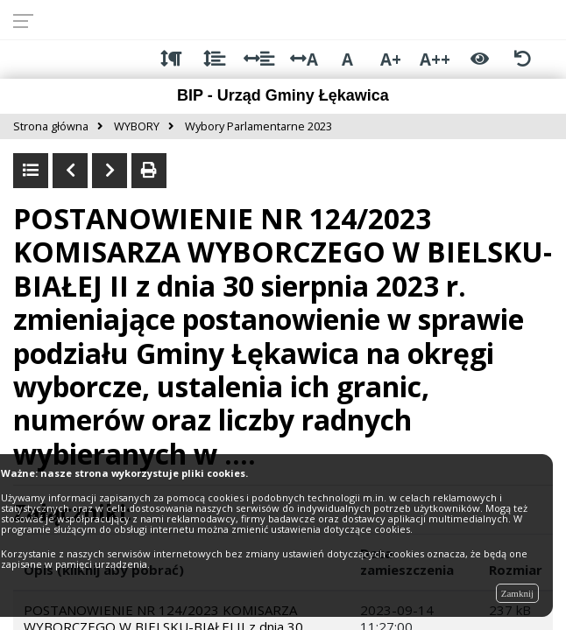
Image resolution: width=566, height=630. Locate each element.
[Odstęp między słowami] (258, 59)
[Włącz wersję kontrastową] (479, 59)
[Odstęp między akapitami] (171, 59)
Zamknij (517, 593)
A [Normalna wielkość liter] (347, 59)
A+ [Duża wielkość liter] (390, 59)
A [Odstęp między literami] (304, 59)
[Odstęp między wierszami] (214, 59)
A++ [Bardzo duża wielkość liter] (435, 59)
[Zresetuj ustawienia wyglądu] (522, 59)
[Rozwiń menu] (28, 20)
